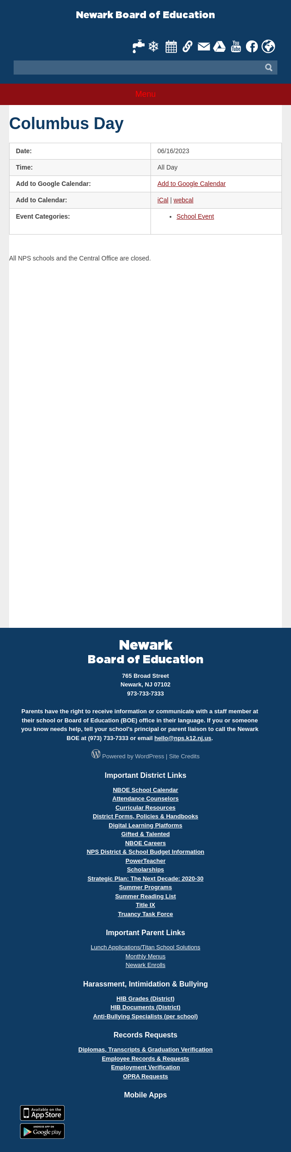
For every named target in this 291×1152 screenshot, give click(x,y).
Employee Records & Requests (145, 1058)
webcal (184, 200)
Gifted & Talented (145, 834)
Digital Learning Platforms (145, 825)
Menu (145, 94)
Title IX (145, 905)
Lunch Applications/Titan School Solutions (146, 947)
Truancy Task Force (145, 914)
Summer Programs (145, 887)
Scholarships (145, 869)
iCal (162, 200)
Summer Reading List (145, 896)
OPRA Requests (145, 1076)
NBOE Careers (145, 843)
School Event (195, 216)
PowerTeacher (145, 860)
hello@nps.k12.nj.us (182, 738)
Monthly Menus (145, 956)
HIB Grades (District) (145, 998)
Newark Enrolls (145, 965)
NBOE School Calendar (145, 789)
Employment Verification (145, 1067)
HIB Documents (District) (145, 1007)
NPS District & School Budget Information (146, 851)
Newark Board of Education (145, 15)
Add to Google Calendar (191, 183)
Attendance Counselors (145, 798)
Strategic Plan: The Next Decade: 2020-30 (145, 878)
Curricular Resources (145, 807)
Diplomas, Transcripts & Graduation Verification (145, 1049)
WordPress (149, 756)
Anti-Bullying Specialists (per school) (145, 1016)
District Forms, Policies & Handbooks (145, 816)
